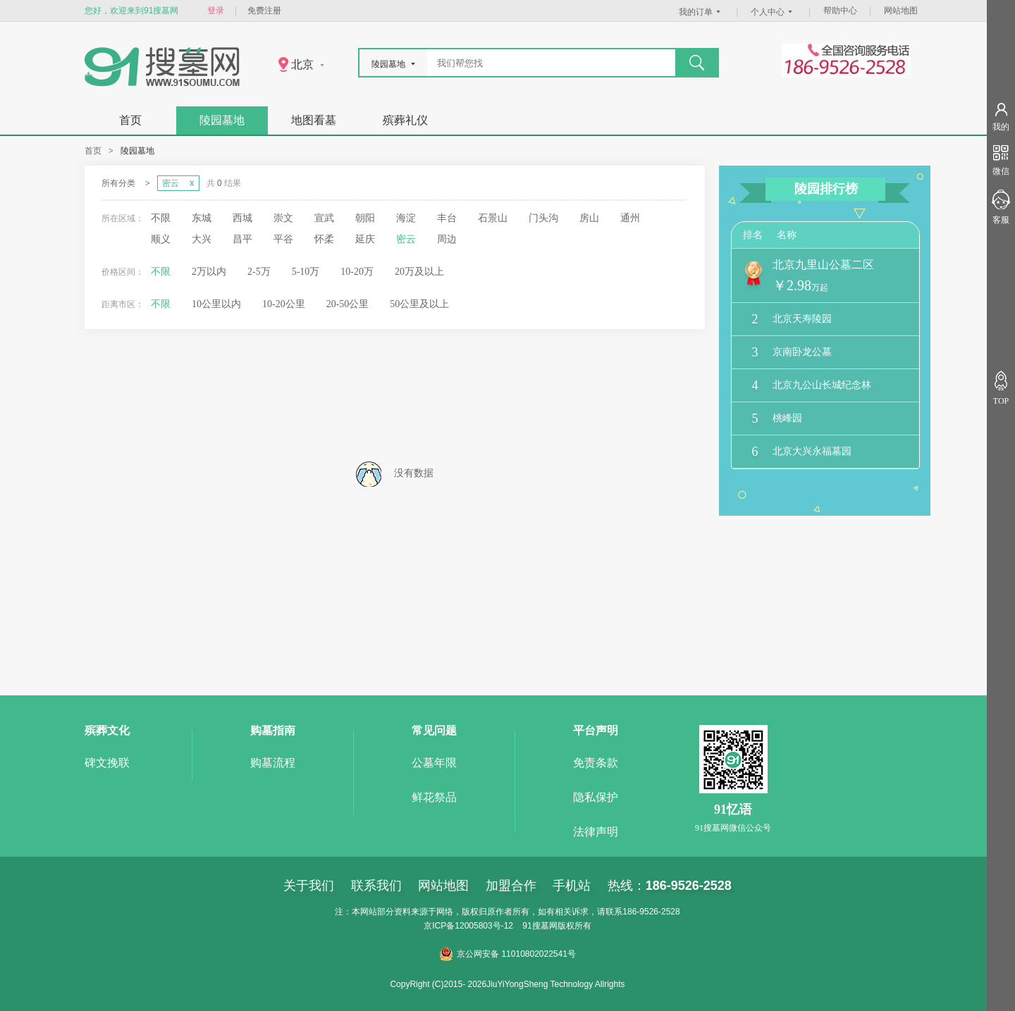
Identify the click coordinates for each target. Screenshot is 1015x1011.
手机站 (572, 886)
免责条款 (595, 763)
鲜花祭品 (434, 797)
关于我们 (308, 886)
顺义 (161, 239)
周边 (447, 239)
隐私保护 (595, 797)
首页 (130, 120)
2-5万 (259, 271)
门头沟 (543, 218)
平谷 (283, 239)
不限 (161, 218)
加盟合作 (511, 886)
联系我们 (376, 886)
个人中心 (773, 12)
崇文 (283, 218)
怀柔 (324, 239)
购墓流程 (272, 763)
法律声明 (595, 832)
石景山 (493, 218)
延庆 (365, 239)
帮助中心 (840, 10)
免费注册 (264, 10)
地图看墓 (313, 120)
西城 (242, 218)
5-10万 (306, 271)
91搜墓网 (539, 926)
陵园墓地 (222, 120)
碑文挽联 (107, 763)
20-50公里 (347, 304)
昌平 (242, 239)
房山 (589, 218)
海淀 (406, 218)
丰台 (447, 218)
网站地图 (901, 10)
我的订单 (701, 12)
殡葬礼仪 (405, 120)
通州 (630, 218)
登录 (215, 10)
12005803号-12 (484, 926)
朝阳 (365, 218)
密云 (406, 239)
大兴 (201, 239)
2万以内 (209, 271)
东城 (201, 218)
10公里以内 (216, 304)
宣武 (324, 218)
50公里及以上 (419, 304)
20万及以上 (419, 271)
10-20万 (357, 271)
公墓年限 (434, 763)
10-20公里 (283, 304)
